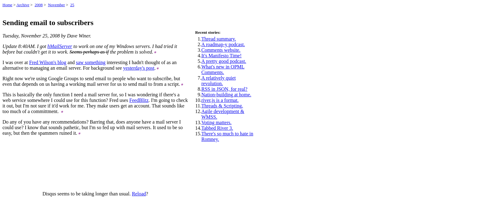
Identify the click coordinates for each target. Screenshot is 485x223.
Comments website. (220, 50)
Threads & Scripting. (222, 105)
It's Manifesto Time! (221, 55)
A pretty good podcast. (223, 61)
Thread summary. (218, 39)
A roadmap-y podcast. (223, 44)
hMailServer (59, 46)
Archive (22, 4)
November (56, 4)
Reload (139, 193)
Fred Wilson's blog (47, 62)
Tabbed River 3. (217, 128)
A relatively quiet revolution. (218, 80)
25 (72, 4)
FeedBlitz (138, 100)
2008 (39, 4)
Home (7, 4)
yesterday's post (138, 68)
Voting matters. (216, 122)
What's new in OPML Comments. (222, 69)
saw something (90, 62)
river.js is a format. (219, 100)
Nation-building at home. (226, 94)
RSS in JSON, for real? (224, 89)
